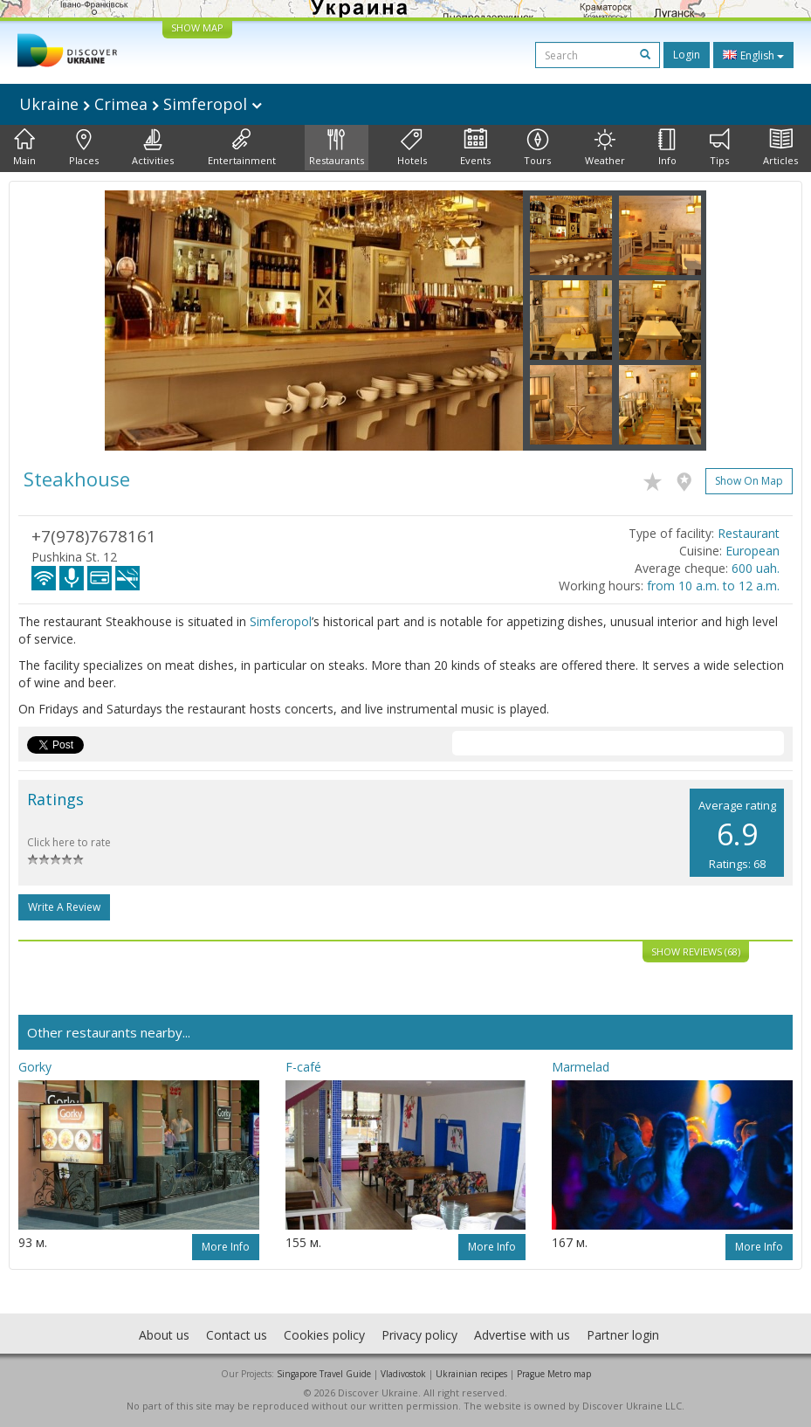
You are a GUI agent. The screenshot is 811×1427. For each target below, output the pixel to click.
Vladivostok (403, 1374)
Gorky (35, 1066)
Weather (605, 147)
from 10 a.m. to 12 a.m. (713, 585)
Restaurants (336, 147)
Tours (537, 147)
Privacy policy (419, 1335)
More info (226, 1246)
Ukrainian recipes (471, 1374)
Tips (720, 147)
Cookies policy (324, 1335)
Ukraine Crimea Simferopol (140, 103)
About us (164, 1335)
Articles (780, 147)
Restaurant (749, 533)
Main (24, 147)
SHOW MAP (197, 27)
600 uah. (756, 568)
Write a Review (64, 907)
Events (475, 147)
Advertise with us (522, 1335)
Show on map (749, 480)
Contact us (236, 1335)
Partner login (623, 1335)
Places (84, 147)
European (752, 550)
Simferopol (281, 621)
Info (667, 147)
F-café (303, 1066)
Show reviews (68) (695, 951)
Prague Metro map (554, 1374)
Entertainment (242, 147)
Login (686, 54)
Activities (153, 147)
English (753, 55)
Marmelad (580, 1066)
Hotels (412, 147)
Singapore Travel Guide (324, 1374)
